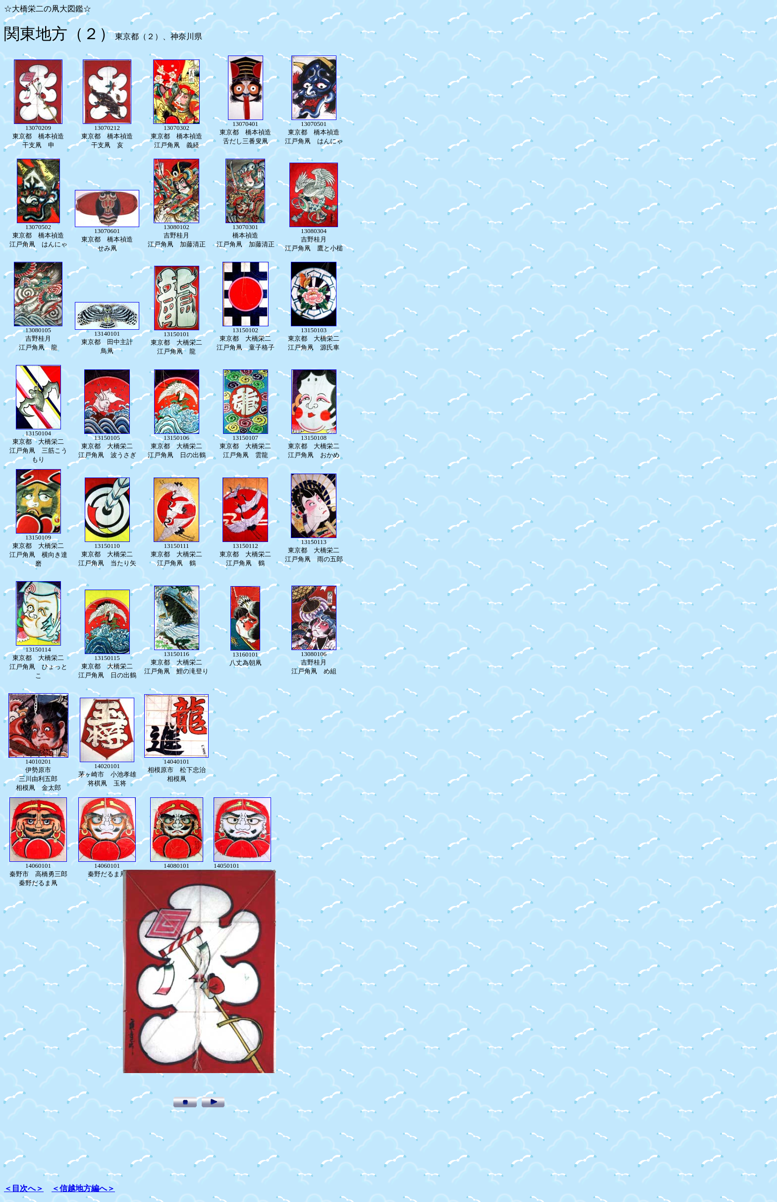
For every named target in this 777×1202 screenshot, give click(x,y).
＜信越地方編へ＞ (83, 1188)
